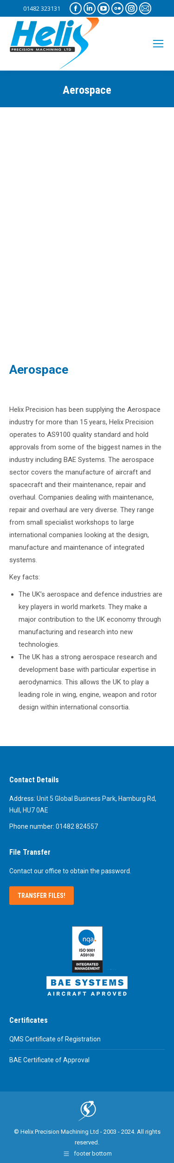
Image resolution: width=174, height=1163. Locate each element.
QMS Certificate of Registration (55, 1039)
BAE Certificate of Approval (49, 1060)
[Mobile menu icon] (158, 43)
